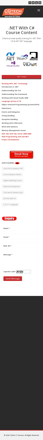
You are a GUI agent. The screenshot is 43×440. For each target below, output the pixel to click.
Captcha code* (9, 271)
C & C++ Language (10, 204)
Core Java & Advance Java (13, 192)
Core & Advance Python (12, 174)
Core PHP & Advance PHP (13, 168)
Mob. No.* (7, 246)
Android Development (11, 186)
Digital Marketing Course (12, 180)
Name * (6, 228)
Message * (7, 255)
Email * (6, 237)
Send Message (13, 278)
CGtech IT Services (17, 435)
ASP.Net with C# (9, 198)
